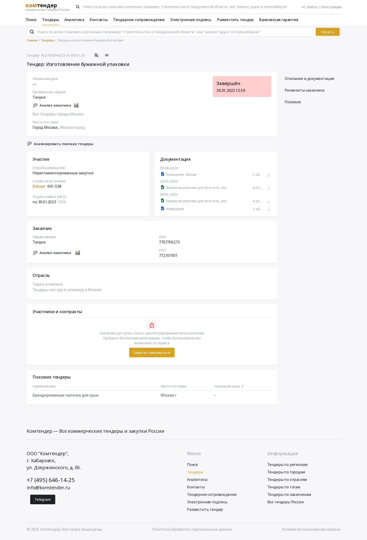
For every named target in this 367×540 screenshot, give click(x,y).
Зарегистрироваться (152, 354)
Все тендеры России (285, 504)
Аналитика (74, 19)
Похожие (293, 104)
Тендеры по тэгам (283, 489)
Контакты (98, 19)
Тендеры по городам (286, 474)
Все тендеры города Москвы (58, 115)
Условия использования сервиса (311, 531)
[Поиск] (78, 6)
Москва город (72, 129)
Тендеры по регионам (287, 466)
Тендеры (50, 19)
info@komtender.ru (48, 489)
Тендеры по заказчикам (289, 496)
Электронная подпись (191, 19)
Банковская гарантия (278, 19)
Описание (309, 80)
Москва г (168, 397)
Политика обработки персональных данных (192, 531)
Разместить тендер (235, 19)
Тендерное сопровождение (139, 19)
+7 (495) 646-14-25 (51, 482)
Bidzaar (39, 188)
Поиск (31, 19)
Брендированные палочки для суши (66, 397)
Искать (327, 34)
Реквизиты (304, 92)
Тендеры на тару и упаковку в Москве (67, 291)
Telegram (43, 501)
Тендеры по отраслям (287, 481)
